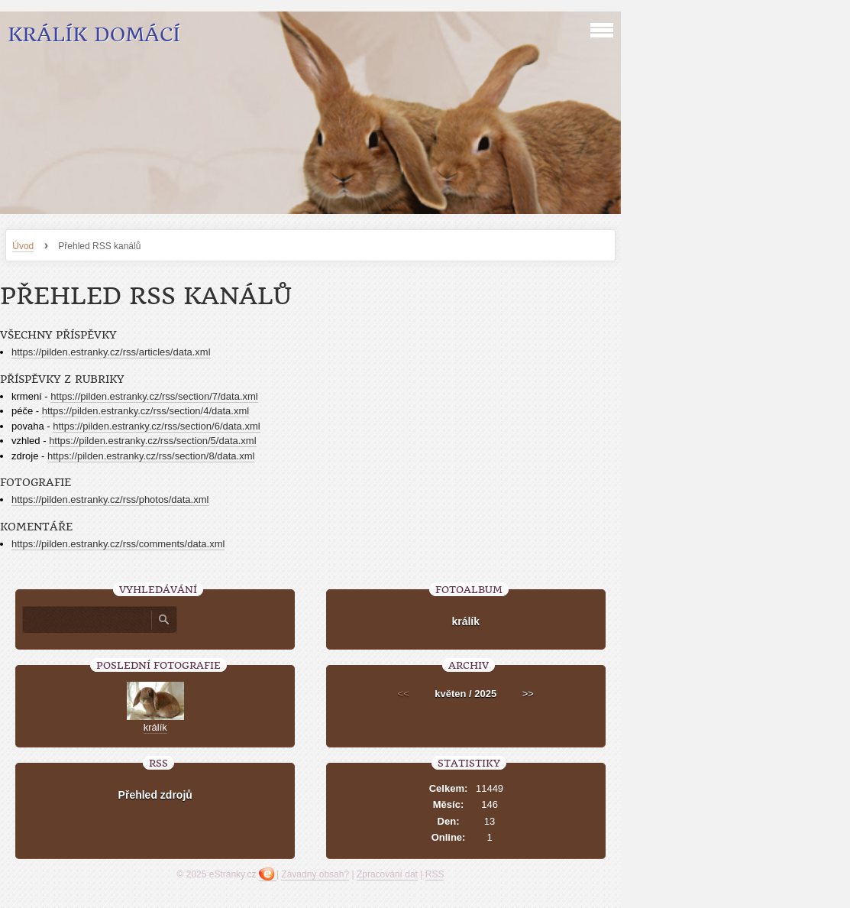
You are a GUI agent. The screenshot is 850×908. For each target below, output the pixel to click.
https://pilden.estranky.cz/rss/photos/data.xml (109, 499)
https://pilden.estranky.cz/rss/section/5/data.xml (152, 440)
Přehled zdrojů (155, 795)
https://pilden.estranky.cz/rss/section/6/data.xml (156, 426)
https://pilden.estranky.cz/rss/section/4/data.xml (145, 411)
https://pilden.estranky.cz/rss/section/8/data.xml (150, 456)
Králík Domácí (94, 35)
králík (465, 621)
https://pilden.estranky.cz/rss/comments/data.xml (118, 544)
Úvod (23, 246)
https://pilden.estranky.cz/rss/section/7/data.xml (153, 396)
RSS (434, 874)
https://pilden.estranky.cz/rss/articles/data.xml (111, 352)
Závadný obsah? (315, 874)
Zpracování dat (387, 874)
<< (403, 693)
